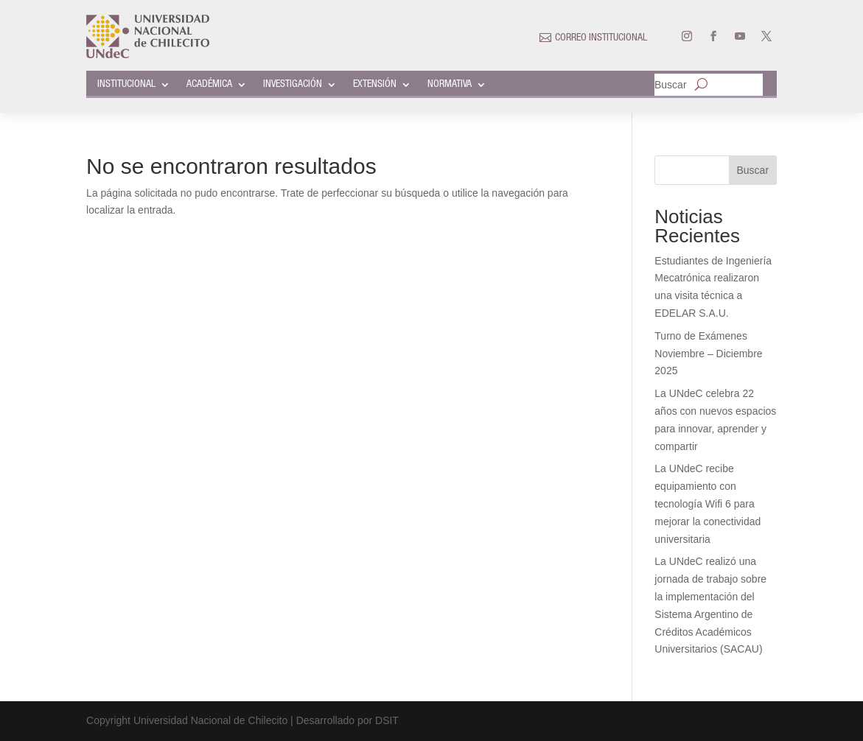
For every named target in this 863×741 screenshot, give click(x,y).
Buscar (670, 85)
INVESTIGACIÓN (292, 85)
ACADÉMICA (209, 85)
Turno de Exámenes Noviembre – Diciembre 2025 (708, 353)
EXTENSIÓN (374, 85)
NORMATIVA (449, 85)
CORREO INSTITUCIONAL (601, 38)
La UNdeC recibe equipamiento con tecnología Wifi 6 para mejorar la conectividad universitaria (707, 503)
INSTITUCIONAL (126, 85)
